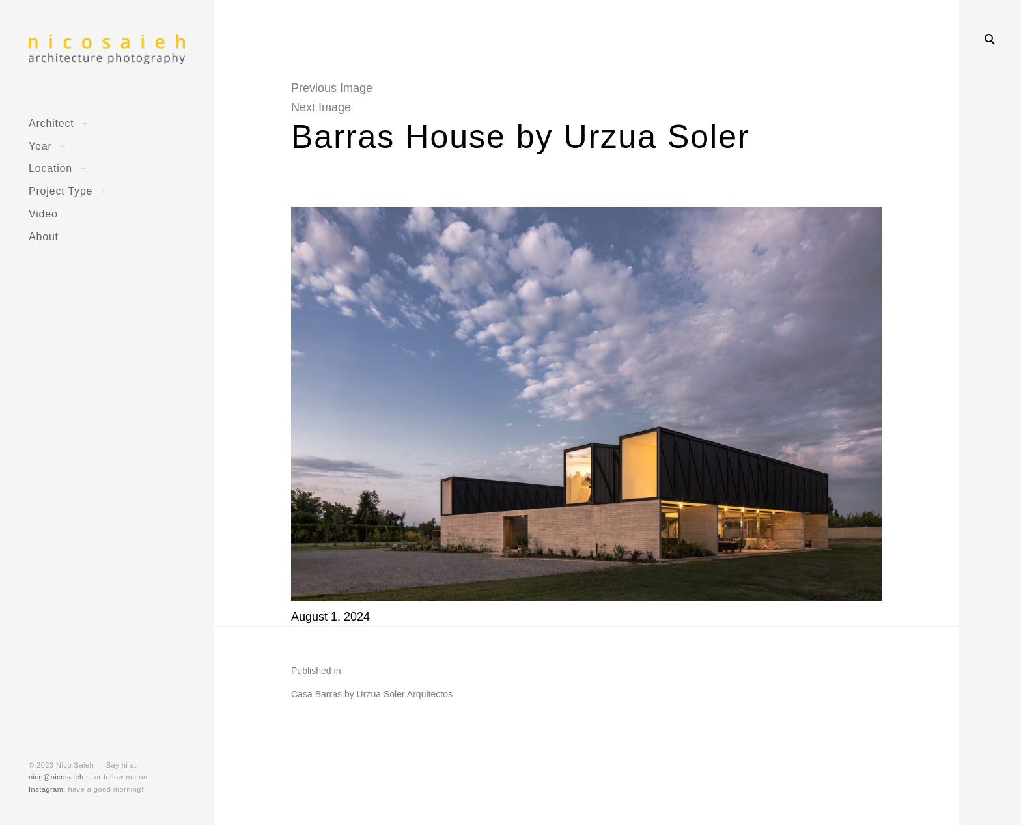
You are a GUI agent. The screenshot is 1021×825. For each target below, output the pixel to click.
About (44, 236)
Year (40, 146)
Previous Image (331, 87)
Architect (51, 123)
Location (50, 168)
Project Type (60, 191)
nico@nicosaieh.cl (60, 777)
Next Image (321, 107)
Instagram (46, 789)
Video (43, 213)
